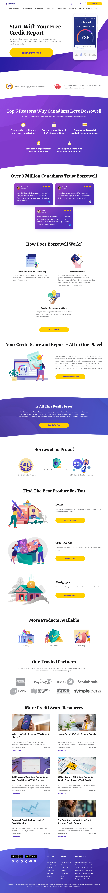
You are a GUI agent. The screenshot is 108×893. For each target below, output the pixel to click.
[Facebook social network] (13, 861)
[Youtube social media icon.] (31, 861)
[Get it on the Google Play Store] (31, 856)
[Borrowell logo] (10, 4)
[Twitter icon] (26, 861)
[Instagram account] (17, 861)
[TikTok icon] (22, 861)
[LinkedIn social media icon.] (35, 861)
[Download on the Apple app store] (17, 856)
